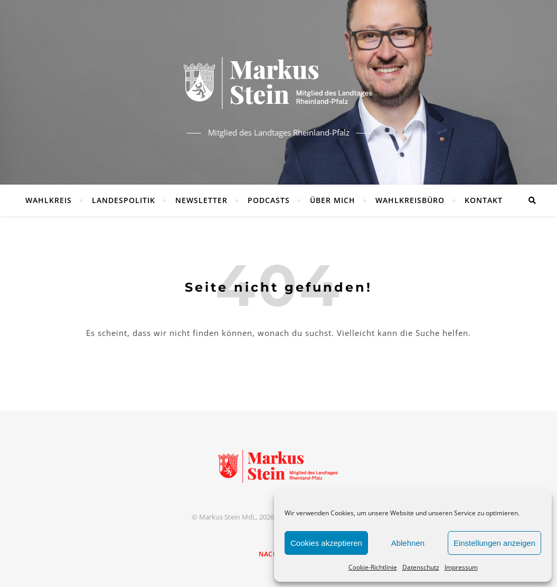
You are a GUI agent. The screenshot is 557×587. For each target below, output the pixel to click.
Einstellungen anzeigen (494, 542)
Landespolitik (123, 200)
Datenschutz (420, 567)
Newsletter (201, 200)
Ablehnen (407, 542)
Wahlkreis (48, 200)
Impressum (461, 567)
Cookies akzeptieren (326, 542)
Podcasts (269, 200)
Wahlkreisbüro (410, 200)
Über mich (332, 200)
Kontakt (484, 200)
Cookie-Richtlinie (372, 567)
